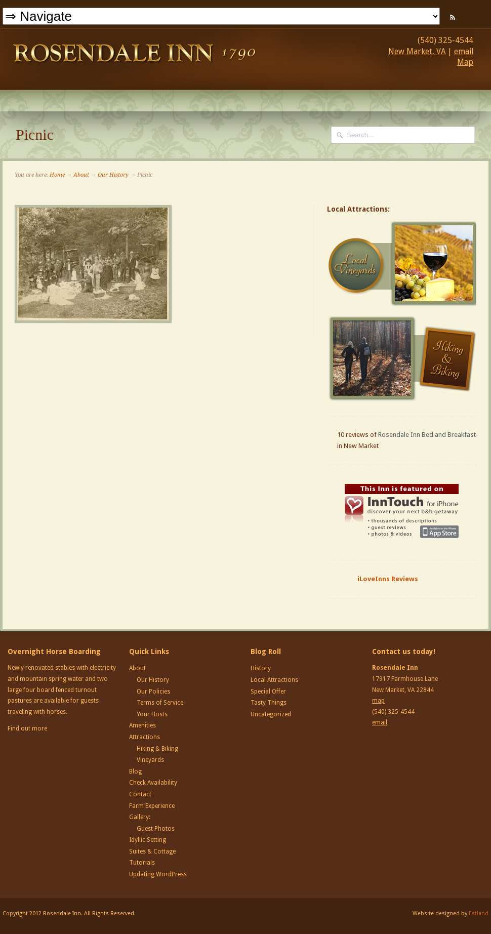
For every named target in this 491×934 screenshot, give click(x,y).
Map (465, 62)
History (261, 668)
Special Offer (268, 691)
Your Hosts (152, 714)
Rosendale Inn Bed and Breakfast (427, 434)
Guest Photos (156, 828)
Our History (113, 175)
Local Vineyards (403, 263)
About (81, 175)
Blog (135, 771)
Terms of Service (160, 702)
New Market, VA (416, 51)
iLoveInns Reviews (387, 579)
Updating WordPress (158, 874)
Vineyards (150, 759)
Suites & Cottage (152, 851)
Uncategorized (271, 714)
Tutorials (142, 862)
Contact (140, 794)
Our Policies (153, 691)
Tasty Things (269, 702)
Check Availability (153, 782)
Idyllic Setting (147, 839)
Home (57, 175)
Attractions (144, 737)
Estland (478, 913)
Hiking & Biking (157, 748)
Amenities (142, 725)
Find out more (27, 728)
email (463, 51)
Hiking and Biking (403, 358)
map (378, 700)
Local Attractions (274, 679)
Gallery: (139, 817)
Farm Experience (152, 805)
